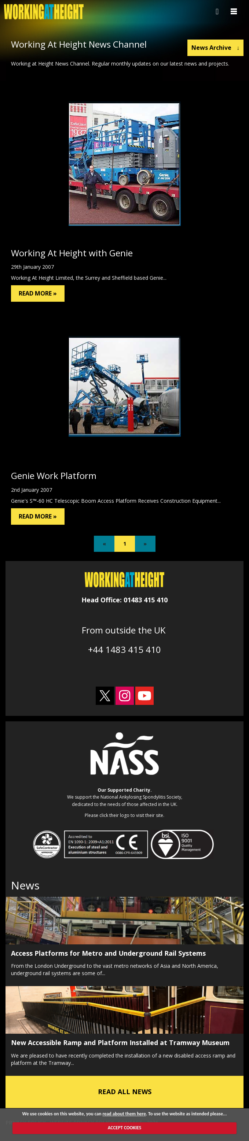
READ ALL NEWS (124, 1091)
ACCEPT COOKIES (124, 1127)
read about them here (124, 1113)
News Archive (215, 48)
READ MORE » (38, 293)
